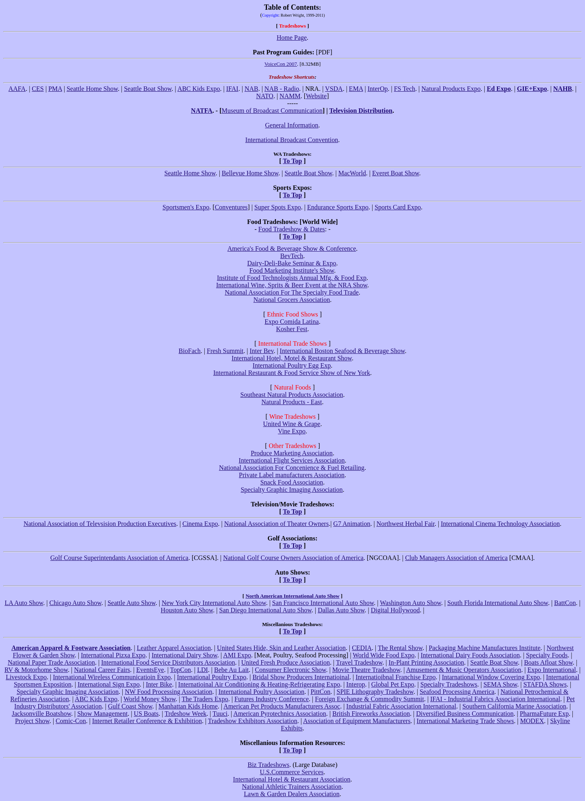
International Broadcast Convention (291, 139)
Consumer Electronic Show (290, 669)
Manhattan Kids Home (188, 706)
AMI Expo (237, 655)
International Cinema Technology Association (500, 523)
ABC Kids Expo (199, 88)
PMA (55, 88)
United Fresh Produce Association (285, 662)
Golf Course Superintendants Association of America (119, 557)
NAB (251, 88)
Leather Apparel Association (174, 647)
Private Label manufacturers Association (291, 475)
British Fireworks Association (371, 713)
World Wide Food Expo (383, 655)
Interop (355, 684)
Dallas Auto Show (341, 610)
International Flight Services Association (292, 460)
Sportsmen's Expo (185, 207)
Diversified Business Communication (465, 713)
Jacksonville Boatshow (41, 713)
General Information (291, 125)
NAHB (562, 88)
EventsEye (150, 669)
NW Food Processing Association (168, 691)
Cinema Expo (200, 523)
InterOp (378, 88)
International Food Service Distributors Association (168, 662)
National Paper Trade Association (51, 662)
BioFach (190, 350)
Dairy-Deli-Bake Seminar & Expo (291, 263)
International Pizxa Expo (113, 655)
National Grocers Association (292, 299)
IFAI (232, 88)
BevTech (291, 255)
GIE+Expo (532, 88)
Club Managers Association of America (456, 557)
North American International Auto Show (292, 596)
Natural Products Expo (451, 88)
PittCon (320, 691)
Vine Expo (292, 431)
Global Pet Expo (392, 684)
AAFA (17, 88)
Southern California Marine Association (514, 706)
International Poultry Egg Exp (292, 365)
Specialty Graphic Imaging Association (291, 489)
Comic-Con (71, 720)
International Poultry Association (262, 691)
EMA (356, 88)
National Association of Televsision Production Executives (100, 523)
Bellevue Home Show (250, 173)
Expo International (551, 669)
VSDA (334, 88)
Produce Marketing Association (292, 453)
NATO (264, 96)
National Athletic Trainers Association (292, 786)
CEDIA (362, 647)
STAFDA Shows (545, 684)
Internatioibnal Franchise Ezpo (395, 677)
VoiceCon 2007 (280, 64)
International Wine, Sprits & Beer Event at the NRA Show (291, 285)
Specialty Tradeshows (448, 684)
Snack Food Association (291, 482)
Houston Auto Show (187, 610)
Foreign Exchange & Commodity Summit (369, 698)
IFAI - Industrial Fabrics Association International (495, 698)
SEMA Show (500, 684)
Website (316, 96)
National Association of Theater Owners (276, 523)
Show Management (102, 713)
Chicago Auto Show (76, 602)
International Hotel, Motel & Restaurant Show (292, 358)
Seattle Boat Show (147, 88)
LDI (202, 669)
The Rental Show (400, 647)
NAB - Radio (281, 88)
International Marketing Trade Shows (465, 720)
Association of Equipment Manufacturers (356, 720)
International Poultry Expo (212, 677)
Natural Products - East (292, 401)
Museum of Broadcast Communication (271, 110)
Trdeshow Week (185, 713)
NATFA (201, 110)
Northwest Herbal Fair (406, 523)
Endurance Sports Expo (337, 207)
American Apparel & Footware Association (71, 647)
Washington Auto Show (410, 602)
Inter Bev (261, 350)
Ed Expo (499, 88)
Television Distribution (360, 110)
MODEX (532, 720)
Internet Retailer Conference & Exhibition (147, 720)
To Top (292, 160)
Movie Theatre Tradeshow (366, 669)
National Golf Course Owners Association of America (293, 557)
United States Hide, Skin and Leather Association (281, 647)
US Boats (146, 713)
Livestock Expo (26, 677)
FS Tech (404, 88)
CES (37, 88)
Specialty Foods (547, 655)
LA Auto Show (23, 602)
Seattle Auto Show (132, 602)
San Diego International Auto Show (265, 610)
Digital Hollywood (395, 610)
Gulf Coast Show (130, 706)
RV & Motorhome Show (36, 669)
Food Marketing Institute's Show (291, 270)
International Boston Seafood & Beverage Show (342, 350)
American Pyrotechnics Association (279, 713)
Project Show (32, 720)
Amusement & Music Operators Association (464, 669)
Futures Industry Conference (271, 698)
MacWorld (352, 173)
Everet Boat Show (395, 173)
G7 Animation (351, 523)
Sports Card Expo (398, 207)
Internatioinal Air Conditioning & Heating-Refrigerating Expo (259, 684)
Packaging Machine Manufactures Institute (484, 647)
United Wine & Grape (292, 423)
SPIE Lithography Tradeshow (374, 691)
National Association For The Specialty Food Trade (291, 292)
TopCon (180, 669)
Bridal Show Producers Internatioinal (300, 677)
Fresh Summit (225, 350)
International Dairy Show (184, 655)
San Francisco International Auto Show (323, 602)
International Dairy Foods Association (470, 655)
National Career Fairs (102, 669)
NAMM (290, 96)
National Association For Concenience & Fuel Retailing (291, 467)
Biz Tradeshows (269, 764)
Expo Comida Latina (291, 321)
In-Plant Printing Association (426, 662)
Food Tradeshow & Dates (291, 229)
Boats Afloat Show (548, 662)
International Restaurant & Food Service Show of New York (291, 372)
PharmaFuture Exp (544, 713)
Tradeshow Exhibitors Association (252, 720)
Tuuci (220, 713)
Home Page (292, 37)
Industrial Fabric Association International (401, 706)
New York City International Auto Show (214, 602)
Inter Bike (159, 684)
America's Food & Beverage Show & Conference (292, 248)
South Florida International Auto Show (497, 602)
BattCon (565, 602)
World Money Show (150, 698)
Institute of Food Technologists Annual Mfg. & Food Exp (291, 277)
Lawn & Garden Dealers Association (291, 793)
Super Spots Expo (277, 207)
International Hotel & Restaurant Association (292, 779)
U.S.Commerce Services (292, 772)
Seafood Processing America (457, 691)
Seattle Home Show (92, 88)
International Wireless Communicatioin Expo (112, 677)
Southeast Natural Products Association (291, 394)
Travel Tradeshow (359, 662)
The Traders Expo (205, 698)
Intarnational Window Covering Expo (491, 677)
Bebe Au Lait (231, 669)
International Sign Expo (109, 684)
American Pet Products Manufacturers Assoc (281, 706)
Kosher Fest (292, 328)
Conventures (231, 207)
